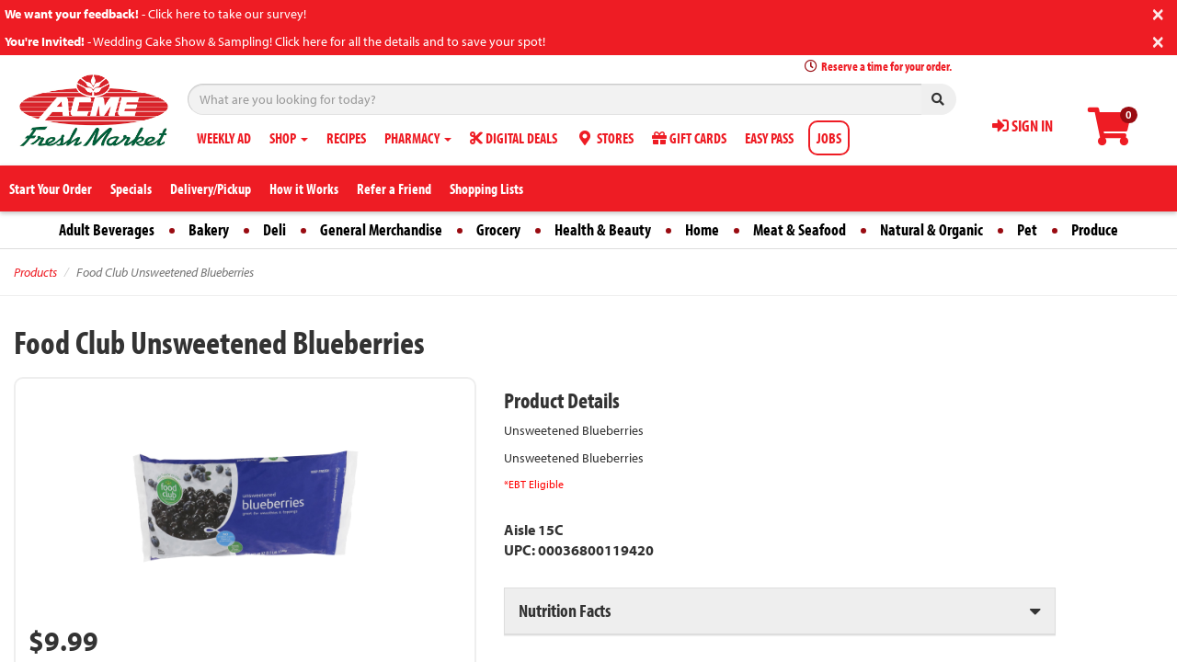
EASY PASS (769, 138)
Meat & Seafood (799, 229)
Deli (274, 229)
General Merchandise (381, 229)
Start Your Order (50, 188)
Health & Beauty (602, 229)
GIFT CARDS (689, 138)
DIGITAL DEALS (513, 138)
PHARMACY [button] (417, 138)
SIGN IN (1022, 125)
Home (702, 229)
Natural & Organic (931, 229)
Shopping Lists (486, 188)
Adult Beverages (106, 229)
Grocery (498, 229)
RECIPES (346, 138)
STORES (605, 138)
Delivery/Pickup (210, 188)
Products (35, 272)
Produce (1094, 229)
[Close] (1158, 12)
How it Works (303, 188)
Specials (131, 188)
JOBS (829, 138)
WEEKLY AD (224, 138)
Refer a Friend (394, 188)
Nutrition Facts (565, 610)
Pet (1027, 229)
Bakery (209, 229)
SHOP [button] (288, 138)
